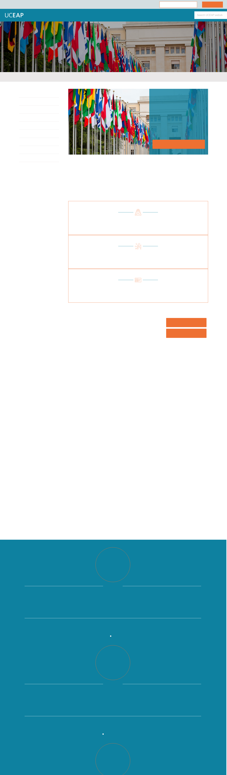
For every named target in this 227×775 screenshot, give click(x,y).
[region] (32, 740)
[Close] (57, 712)
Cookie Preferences (32, 762)
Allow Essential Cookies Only (32, 754)
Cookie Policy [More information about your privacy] (29, 738)
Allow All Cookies (32, 745)
